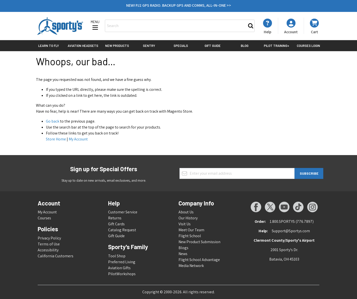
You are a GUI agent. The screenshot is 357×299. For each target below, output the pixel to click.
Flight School (189, 235)
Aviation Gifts (119, 267)
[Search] (251, 26)
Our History (188, 218)
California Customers (55, 256)
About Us (186, 212)
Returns (114, 218)
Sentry (149, 46)
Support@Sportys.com (291, 230)
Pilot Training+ (276, 46)
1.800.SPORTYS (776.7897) (292, 221)
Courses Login (308, 46)
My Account (78, 139)
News (182, 253)
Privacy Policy (49, 238)
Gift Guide (213, 46)
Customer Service (122, 212)
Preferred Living (121, 262)
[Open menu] (95, 25)
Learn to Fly (48, 46)
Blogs (183, 247)
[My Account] (267, 26)
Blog (244, 46)
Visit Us (184, 224)
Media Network (191, 265)
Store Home (56, 139)
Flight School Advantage (199, 259)
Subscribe (309, 173)
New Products (117, 46)
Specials (181, 46)
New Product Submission (199, 241)
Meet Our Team (191, 230)
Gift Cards (116, 224)
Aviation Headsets (83, 46)
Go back (52, 121)
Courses (44, 218)
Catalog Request (122, 230)
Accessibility (48, 250)
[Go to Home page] (60, 26)
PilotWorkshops (122, 273)
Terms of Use (49, 244)
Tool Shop (116, 256)
